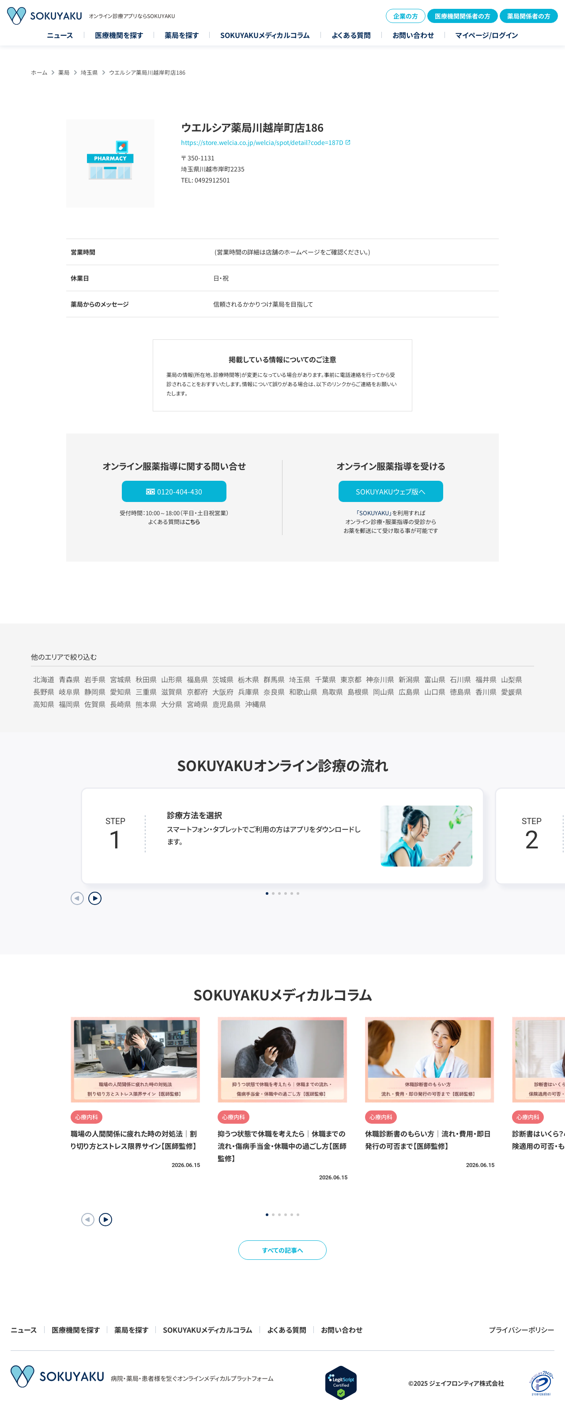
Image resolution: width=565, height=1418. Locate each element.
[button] (105, 1219)
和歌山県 (303, 691)
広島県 (409, 691)
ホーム (39, 72)
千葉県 (325, 679)
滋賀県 (171, 691)
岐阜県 (69, 691)
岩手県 (94, 679)
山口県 (434, 691)
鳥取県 (332, 691)
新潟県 (409, 679)
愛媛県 (511, 691)
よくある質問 (351, 34)
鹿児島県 (226, 704)
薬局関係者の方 (528, 15)
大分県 (171, 704)
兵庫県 (248, 691)
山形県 (171, 679)
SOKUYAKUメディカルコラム (265, 34)
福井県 (486, 679)
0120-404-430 (179, 491)
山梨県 (511, 679)
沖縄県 (255, 704)
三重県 (146, 691)
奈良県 (274, 691)
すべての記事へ (282, 1250)
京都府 (197, 691)
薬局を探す (182, 34)
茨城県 (223, 679)
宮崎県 (197, 704)
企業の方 (405, 15)
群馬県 (274, 679)
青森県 (69, 679)
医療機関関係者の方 (462, 15)
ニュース (60, 34)
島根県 (358, 691)
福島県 (197, 679)
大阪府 (223, 691)
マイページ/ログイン (487, 34)
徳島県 (460, 691)
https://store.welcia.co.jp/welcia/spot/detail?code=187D (262, 142)
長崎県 (120, 704)
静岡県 (94, 691)
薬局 (64, 72)
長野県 (43, 691)
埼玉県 (89, 72)
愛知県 (120, 691)
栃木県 (248, 679)
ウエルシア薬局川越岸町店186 (147, 72)
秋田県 (146, 679)
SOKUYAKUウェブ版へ (391, 491)
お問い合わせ (413, 34)
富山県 (434, 679)
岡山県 (383, 691)
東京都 (351, 679)
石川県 (460, 679)
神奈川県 (380, 679)
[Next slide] (95, 898)
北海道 (43, 679)
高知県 (43, 704)
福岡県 (69, 704)
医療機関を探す (119, 34)
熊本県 (146, 704)
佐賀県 (94, 704)
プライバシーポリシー (521, 1329)
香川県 (486, 691)
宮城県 (120, 679)
